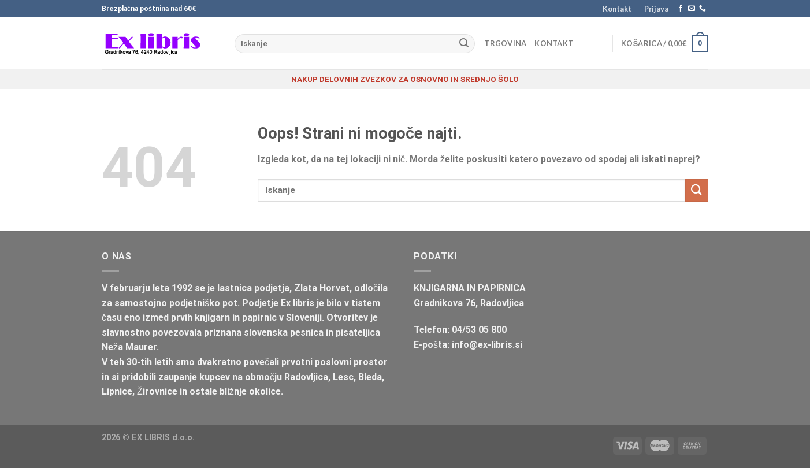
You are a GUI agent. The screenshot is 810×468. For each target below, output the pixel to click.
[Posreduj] (464, 44)
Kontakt (617, 8)
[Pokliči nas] (702, 9)
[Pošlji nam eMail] (691, 9)
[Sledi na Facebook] (680, 9)
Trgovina (505, 43)
